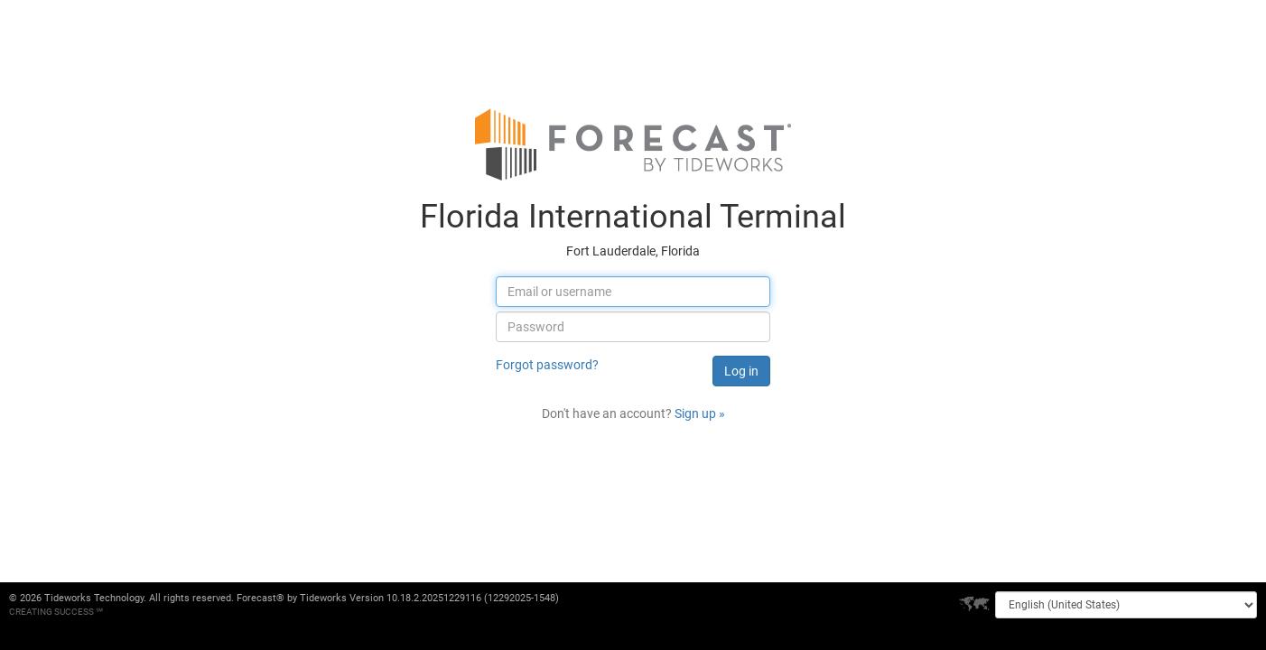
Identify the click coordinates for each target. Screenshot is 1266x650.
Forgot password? (547, 365)
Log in (741, 371)
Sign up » (700, 413)
